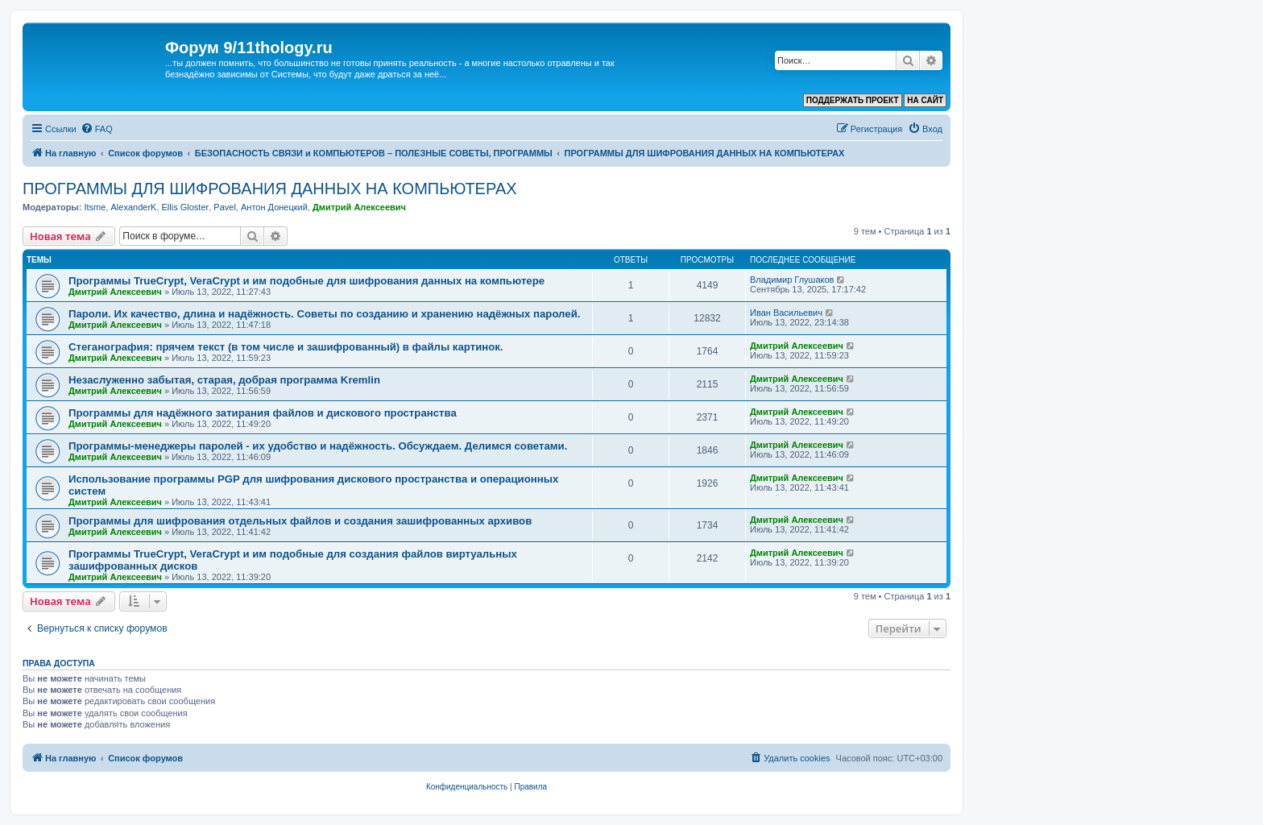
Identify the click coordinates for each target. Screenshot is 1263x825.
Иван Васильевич (786, 312)
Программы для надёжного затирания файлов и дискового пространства (262, 413)
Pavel (224, 207)
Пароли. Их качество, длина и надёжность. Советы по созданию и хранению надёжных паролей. (324, 314)
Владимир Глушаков (792, 279)
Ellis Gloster (185, 207)
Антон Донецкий (274, 207)
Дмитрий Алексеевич (359, 207)
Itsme (95, 207)
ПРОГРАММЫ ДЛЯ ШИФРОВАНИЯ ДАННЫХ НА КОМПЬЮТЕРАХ (270, 188)
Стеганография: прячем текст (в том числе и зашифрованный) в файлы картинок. (285, 347)
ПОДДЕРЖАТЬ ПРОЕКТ (852, 100)
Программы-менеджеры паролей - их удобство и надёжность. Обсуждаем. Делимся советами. (317, 446)
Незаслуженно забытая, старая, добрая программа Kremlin (224, 380)
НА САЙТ (925, 100)
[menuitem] (97, 129)
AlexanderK (134, 207)
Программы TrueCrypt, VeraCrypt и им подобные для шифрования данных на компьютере (306, 281)
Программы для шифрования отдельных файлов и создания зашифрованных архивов (300, 521)
